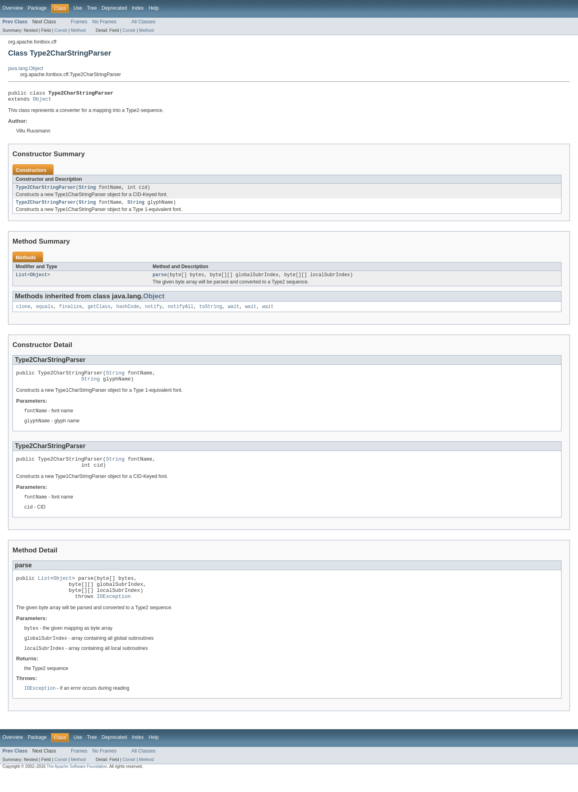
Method (78, 30)
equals (45, 312)
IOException (114, 612)
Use (77, 8)
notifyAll (181, 312)
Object (42, 101)
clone (23, 312)
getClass (99, 312)
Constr (60, 30)
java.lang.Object (25, 68)
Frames (79, 22)
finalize (70, 312)
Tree (92, 8)
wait (233, 312)
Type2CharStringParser (46, 190)
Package (37, 8)
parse (160, 279)
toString (210, 312)
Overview (12, 8)
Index (138, 8)
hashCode (127, 312)
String (87, 190)
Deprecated (114, 8)
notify (153, 312)
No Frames (104, 22)
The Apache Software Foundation (77, 785)
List (21, 279)
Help (154, 8)
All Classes (143, 22)
